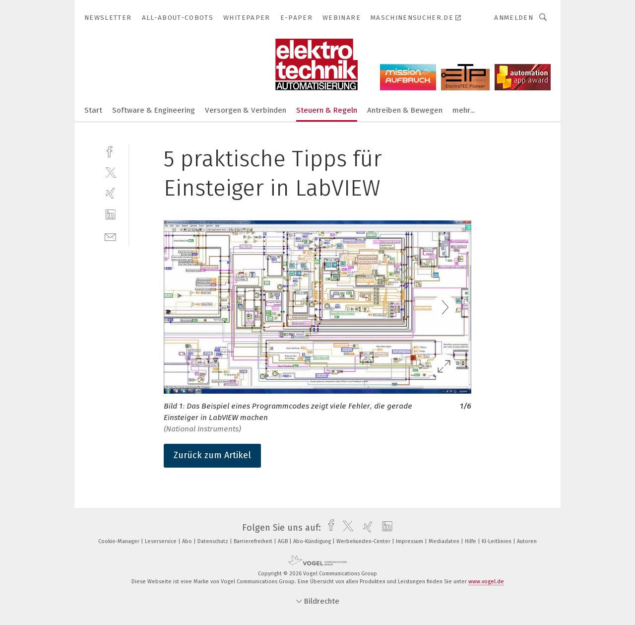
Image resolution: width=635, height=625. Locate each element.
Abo (187, 541)
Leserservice (161, 541)
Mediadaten (445, 541)
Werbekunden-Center (364, 541)
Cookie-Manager (119, 541)
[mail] (110, 236)
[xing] (110, 193)
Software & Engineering (153, 110)
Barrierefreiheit (254, 541)
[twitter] (110, 172)
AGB (283, 541)
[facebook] (110, 150)
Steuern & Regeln (326, 110)
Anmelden (513, 17)
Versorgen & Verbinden (245, 110)
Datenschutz (213, 541)
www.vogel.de (486, 581)
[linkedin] (110, 214)
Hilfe (471, 541)
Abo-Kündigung (312, 541)
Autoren (527, 541)
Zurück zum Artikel (212, 455)
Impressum (410, 541)
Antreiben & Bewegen (405, 110)
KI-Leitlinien (497, 541)
